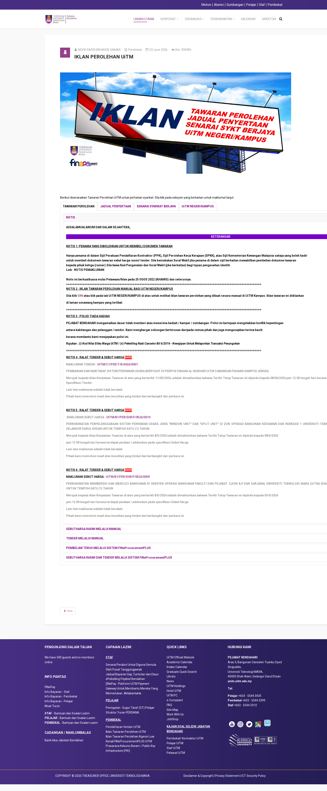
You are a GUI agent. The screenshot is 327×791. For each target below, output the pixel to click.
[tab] (84, 206)
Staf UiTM (173, 754)
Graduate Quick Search (182, 678)
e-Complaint (175, 707)
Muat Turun (52, 712)
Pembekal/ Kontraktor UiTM (185, 745)
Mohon (206, 5)
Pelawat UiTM (176, 759)
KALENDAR (248, 19)
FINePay (50, 693)
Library (171, 683)
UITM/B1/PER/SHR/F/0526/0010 (134, 417)
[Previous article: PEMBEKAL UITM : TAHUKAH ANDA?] (74, 611)
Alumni (219, 5)
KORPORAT (168, 19)
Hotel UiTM (174, 697)
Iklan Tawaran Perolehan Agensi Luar (130, 743)
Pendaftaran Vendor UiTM (123, 733)
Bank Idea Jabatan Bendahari (64, 746)
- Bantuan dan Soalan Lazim (68, 719)
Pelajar (250, 5)
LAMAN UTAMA (143, 19)
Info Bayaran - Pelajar (59, 708)
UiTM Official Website (180, 664)
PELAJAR (112, 707)
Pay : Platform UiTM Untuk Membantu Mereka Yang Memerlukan (132, 695)
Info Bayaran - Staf (57, 698)
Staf (262, 5)
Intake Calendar (177, 673)
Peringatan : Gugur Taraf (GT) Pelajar (130, 714)
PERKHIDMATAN (221, 19)
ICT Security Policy (253, 782)
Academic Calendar (179, 669)
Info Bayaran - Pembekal (61, 703)
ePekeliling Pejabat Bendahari (125, 685)
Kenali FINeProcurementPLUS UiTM (129, 747)
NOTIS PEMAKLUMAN (95, 269)
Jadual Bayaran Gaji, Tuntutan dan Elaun (132, 680)
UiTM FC (172, 702)
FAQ (169, 711)
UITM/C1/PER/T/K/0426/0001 (123, 364)
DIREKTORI (269, 19)
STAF (109, 664)
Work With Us (175, 721)
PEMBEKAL (113, 726)
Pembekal (275, 5)
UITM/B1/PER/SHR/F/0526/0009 (134, 476)
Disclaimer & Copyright (198, 782)
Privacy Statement (227, 782)
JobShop (173, 726)
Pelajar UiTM (175, 750)
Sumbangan (234, 5)
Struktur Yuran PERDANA (122, 719)
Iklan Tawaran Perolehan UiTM (126, 738)
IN (108, 690)
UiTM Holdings (176, 692)
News (170, 688)
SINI (86, 295)
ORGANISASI (193, 19)
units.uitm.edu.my (240, 688)
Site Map (172, 716)
